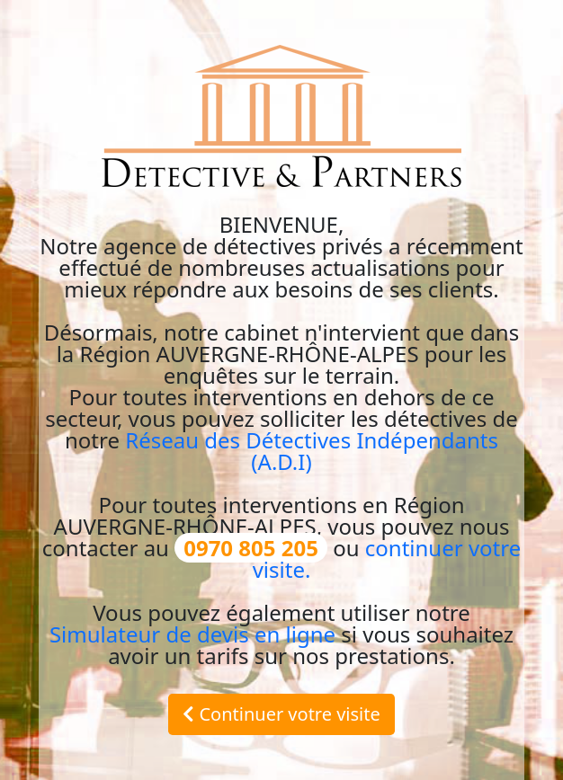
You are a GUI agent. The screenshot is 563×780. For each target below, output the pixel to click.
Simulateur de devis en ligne (192, 634)
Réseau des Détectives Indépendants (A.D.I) (311, 450)
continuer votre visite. (387, 558)
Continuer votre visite (281, 714)
